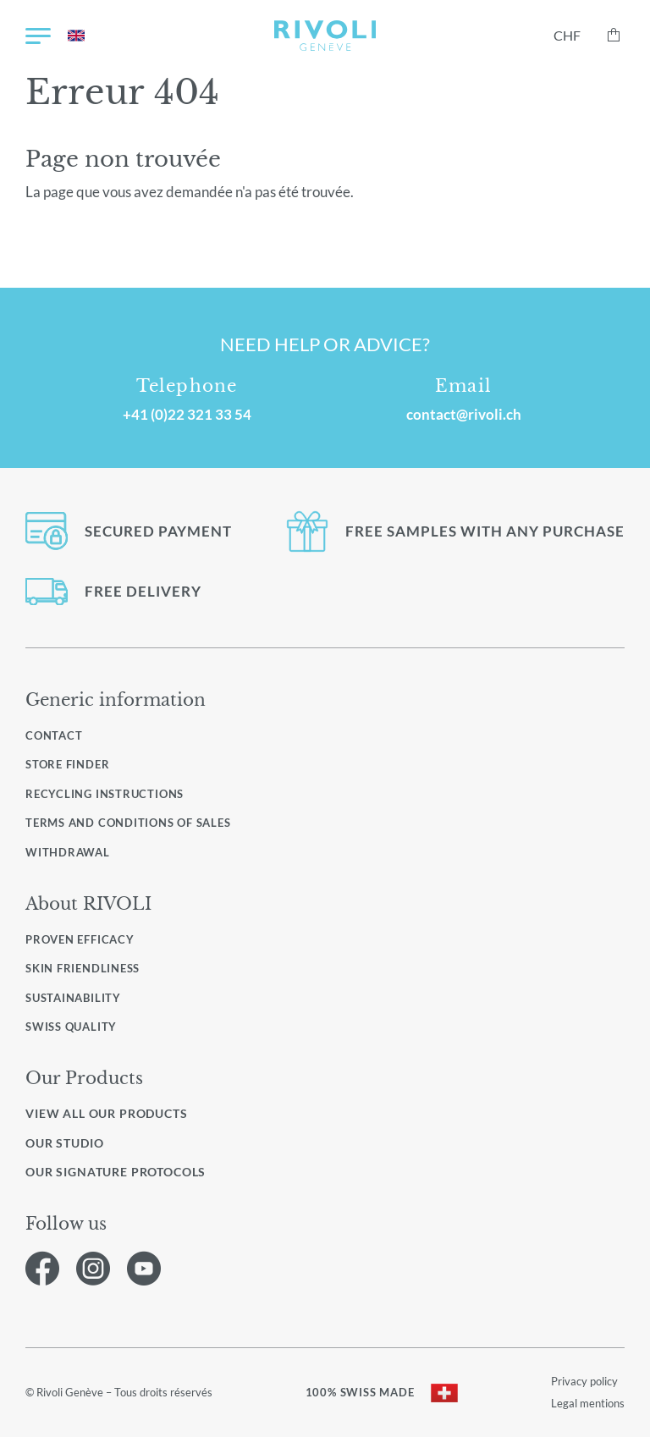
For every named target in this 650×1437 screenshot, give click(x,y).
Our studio (64, 1143)
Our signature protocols (115, 1172)
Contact (53, 735)
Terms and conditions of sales (128, 822)
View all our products (106, 1113)
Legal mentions (588, 1403)
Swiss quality (71, 1026)
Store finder (67, 764)
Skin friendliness (82, 968)
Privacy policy (584, 1381)
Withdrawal (67, 852)
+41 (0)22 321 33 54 (187, 414)
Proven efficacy (80, 939)
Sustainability (73, 998)
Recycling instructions (104, 794)
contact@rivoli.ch (463, 414)
